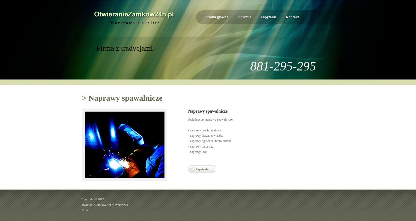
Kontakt (292, 17)
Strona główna (216, 17)
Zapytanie (268, 17)
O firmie (244, 17)
